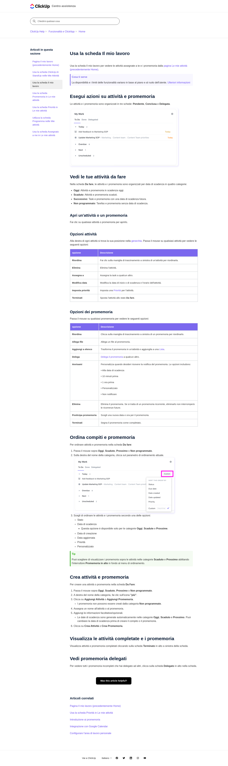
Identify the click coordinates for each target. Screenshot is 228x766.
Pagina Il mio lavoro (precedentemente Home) (95, 706)
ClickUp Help (37, 31)
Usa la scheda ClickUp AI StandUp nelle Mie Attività (45, 74)
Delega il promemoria (112, 356)
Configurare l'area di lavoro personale (90, 733)
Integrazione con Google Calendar (89, 726)
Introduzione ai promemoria (85, 719)
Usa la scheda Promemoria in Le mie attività (43, 96)
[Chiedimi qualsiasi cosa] (75, 21)
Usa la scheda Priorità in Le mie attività (91, 712)
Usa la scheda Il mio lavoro (42, 84)
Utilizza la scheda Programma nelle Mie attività (43, 121)
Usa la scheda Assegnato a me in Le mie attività (45, 133)
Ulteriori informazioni (179, 82)
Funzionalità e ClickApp (62, 31)
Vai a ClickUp (89, 758)
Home (82, 31)
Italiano (107, 758)
